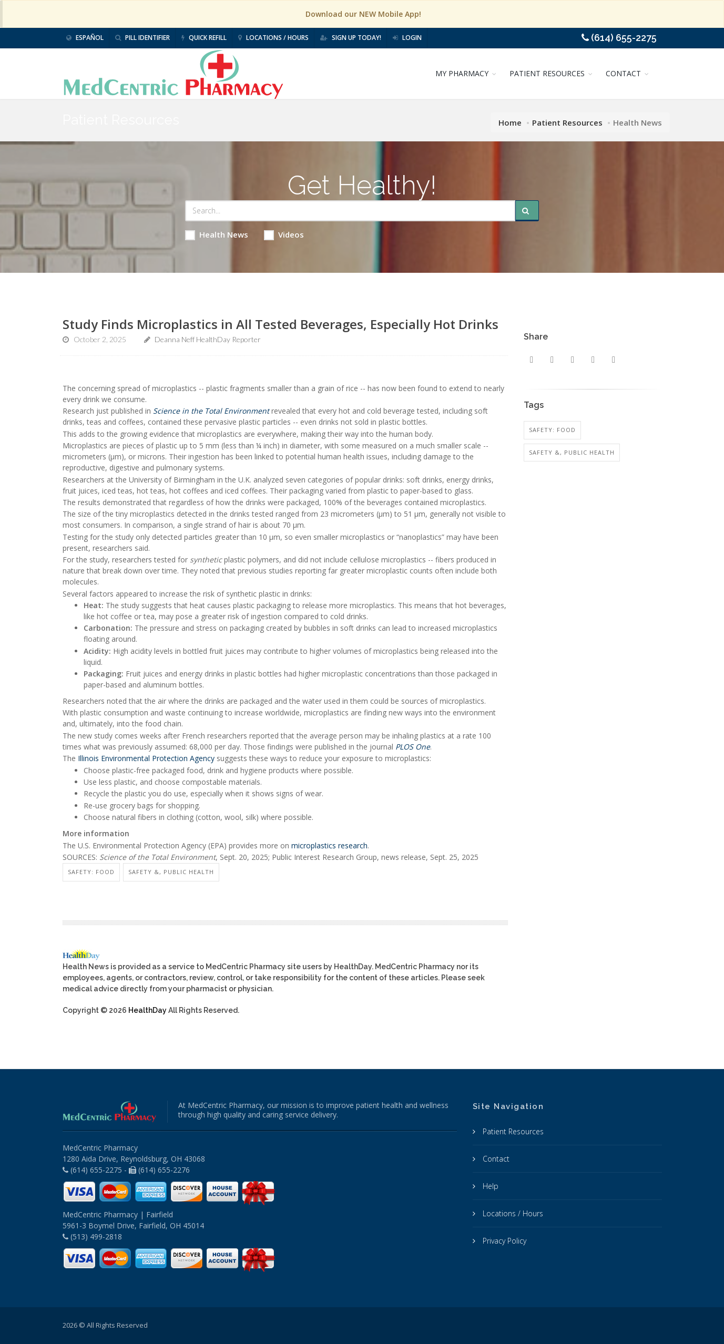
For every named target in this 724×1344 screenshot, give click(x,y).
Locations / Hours (273, 37)
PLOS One (412, 747)
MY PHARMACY (461, 73)
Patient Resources (567, 122)
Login (407, 37)
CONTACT (623, 73)
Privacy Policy (503, 1241)
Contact (495, 1159)
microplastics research (329, 845)
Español (85, 37)
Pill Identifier (142, 37)
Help (489, 1186)
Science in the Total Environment (211, 411)
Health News (216, 234)
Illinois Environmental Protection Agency (146, 758)
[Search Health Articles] (350, 210)
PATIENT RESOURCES (547, 73)
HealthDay (147, 1010)
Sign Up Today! (350, 37)
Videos (284, 234)
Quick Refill (204, 37)
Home (510, 122)
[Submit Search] (527, 210)
